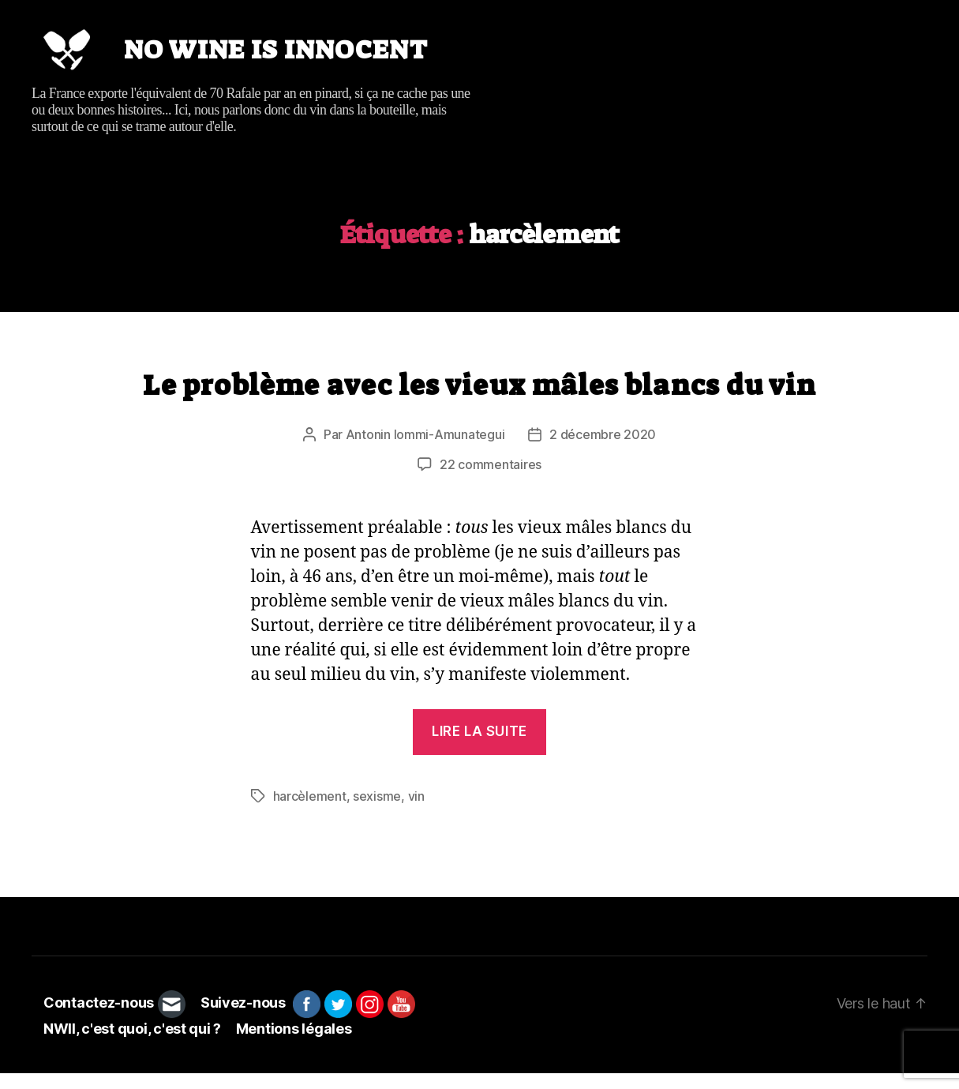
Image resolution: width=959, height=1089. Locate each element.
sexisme (377, 812)
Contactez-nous (98, 1019)
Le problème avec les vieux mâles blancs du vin (480, 400)
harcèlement (310, 812)
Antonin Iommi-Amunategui (425, 450)
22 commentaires (490, 480)
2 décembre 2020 (602, 450)
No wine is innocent (296, 57)
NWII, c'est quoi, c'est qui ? (132, 1044)
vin (416, 812)
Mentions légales (294, 1044)
